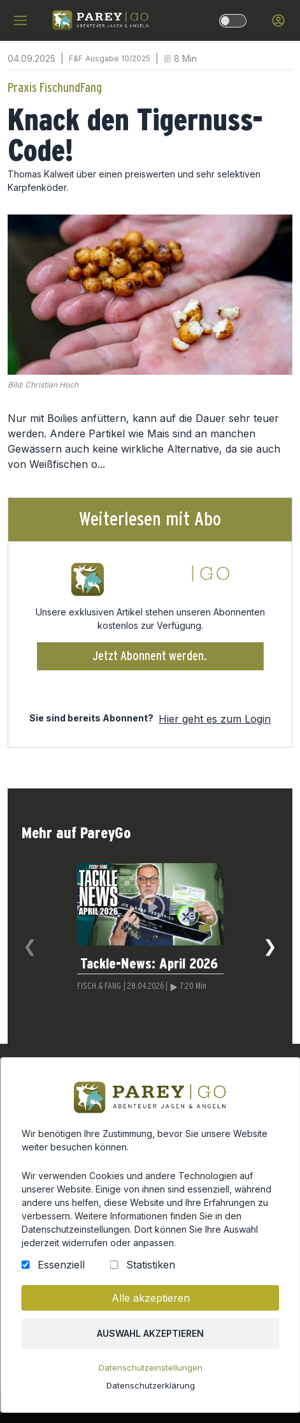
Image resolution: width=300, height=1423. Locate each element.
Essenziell (64, 1275)
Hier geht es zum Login (215, 718)
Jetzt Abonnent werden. (150, 656)
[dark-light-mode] (232, 20)
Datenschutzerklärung (149, 1391)
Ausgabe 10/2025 (117, 58)
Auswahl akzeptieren (149, 1341)
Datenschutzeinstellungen (150, 1374)
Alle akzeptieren (150, 1307)
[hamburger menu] (20, 20)
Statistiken (149, 1275)
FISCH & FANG (99, 986)
